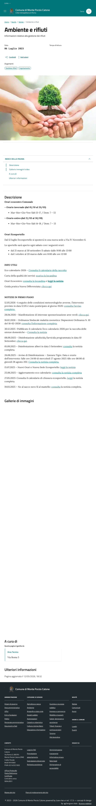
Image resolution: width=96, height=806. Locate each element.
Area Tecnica (13, 651)
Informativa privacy (57, 757)
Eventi (74, 730)
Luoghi (74, 726)
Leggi (70, 378)
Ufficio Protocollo (10, 770)
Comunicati (76, 707)
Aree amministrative (12, 707)
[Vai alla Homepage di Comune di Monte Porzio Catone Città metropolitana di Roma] (30, 11)
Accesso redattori (85, 803)
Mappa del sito (9, 792)
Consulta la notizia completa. (43, 361)
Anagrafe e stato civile (35, 711)
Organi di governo (10, 704)
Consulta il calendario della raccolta (47, 270)
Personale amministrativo (14, 722)
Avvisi (74, 711)
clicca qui (47, 286)
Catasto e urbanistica (34, 722)
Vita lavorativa (55, 737)
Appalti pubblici (32, 715)
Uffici (6, 711)
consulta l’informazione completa (39, 323)
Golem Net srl (61, 800)
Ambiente (30, 707)
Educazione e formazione (36, 729)
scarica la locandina (46, 275)
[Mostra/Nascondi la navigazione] (5, 11)
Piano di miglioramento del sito (37, 792)
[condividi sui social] (10, 57)
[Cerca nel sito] (89, 11)
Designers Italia (70, 803)
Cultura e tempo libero (35, 726)
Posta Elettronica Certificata (10, 774)
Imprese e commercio (57, 711)
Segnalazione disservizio (36, 761)
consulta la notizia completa (67, 372)
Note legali (53, 761)
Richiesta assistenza (34, 764)
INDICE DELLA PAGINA (14, 158)
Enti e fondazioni (10, 715)
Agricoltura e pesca (34, 704)
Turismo (52, 733)
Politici (6, 718)
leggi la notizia (68, 367)
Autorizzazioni (32, 718)
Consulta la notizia (37, 332)
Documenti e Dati (10, 726)
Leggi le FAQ (31, 749)
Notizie (74, 704)
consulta (67, 346)
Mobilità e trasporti (56, 715)
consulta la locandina (34, 281)
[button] (7, 3)
